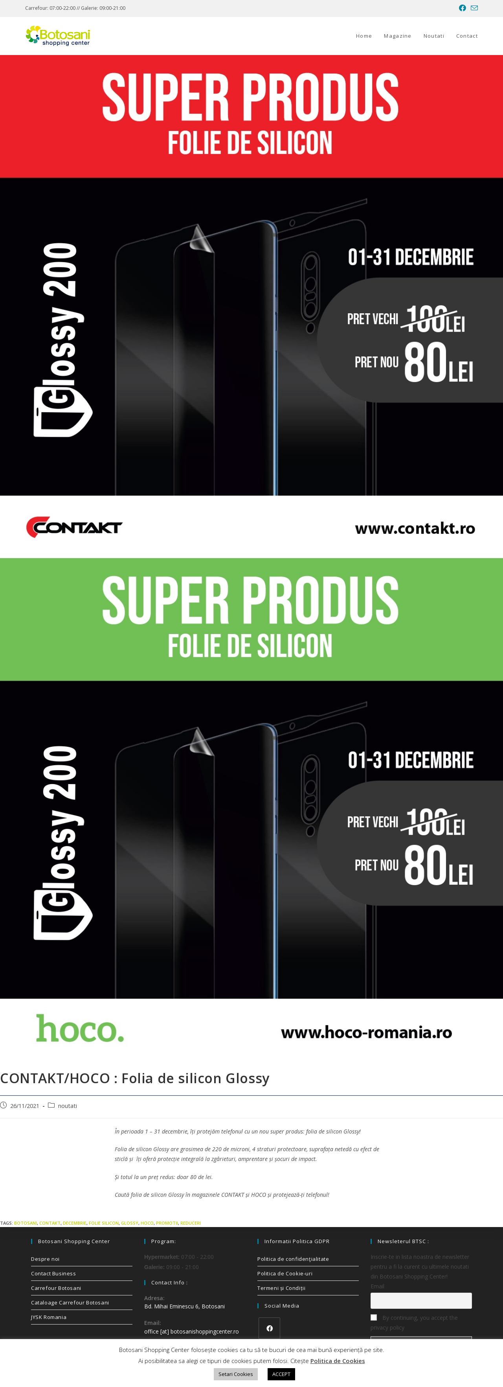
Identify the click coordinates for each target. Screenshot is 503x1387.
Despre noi (45, 1258)
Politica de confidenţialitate (293, 1258)
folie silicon (104, 1223)
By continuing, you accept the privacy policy (414, 1322)
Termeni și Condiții (281, 1287)
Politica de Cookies (337, 1361)
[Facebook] (269, 1328)
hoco (147, 1223)
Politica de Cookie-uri (284, 1273)
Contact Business (53, 1273)
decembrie (74, 1223)
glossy (129, 1223)
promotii (167, 1223)
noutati (67, 1106)
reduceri (190, 1223)
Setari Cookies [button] (235, 1374)
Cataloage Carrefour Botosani (70, 1302)
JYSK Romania (48, 1317)
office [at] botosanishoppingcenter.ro (191, 1331)
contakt (50, 1223)
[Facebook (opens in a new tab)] (462, 8)
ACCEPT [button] (281, 1374)
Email (377, 1286)
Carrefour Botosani (56, 1287)
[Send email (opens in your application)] (473, 8)
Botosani (25, 1223)
